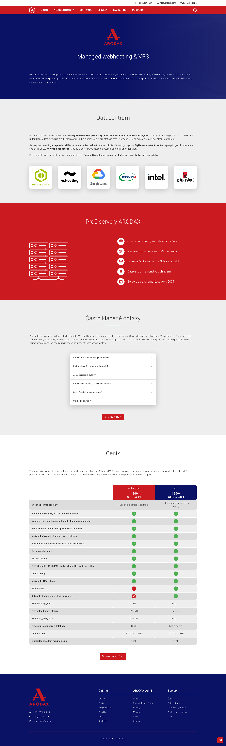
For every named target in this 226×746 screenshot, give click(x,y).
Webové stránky (63, 10)
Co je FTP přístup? (113, 401)
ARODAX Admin (143, 690)
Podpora (137, 10)
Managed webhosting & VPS (113, 56)
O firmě (103, 690)
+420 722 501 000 (143, 3)
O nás (44, 10)
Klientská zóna (188, 3)
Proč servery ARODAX (113, 221)
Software (86, 10)
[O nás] (32, 10)
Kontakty (103, 721)
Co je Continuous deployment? (113, 392)
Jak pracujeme (105, 708)
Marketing (119, 10)
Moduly (136, 712)
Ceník (113, 453)
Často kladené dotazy (113, 318)
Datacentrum (113, 117)
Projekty (102, 712)
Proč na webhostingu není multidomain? (113, 383)
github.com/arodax (42, 721)
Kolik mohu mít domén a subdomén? (113, 366)
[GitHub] (195, 10)
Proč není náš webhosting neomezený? (113, 357)
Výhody (136, 708)
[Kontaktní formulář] (220, 740)
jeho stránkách (129, 148)
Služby (102, 699)
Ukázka (136, 721)
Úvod (135, 699)
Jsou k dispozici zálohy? (113, 375)
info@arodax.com (166, 3)
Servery (103, 10)
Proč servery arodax (177, 708)
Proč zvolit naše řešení (143, 703)
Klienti (101, 716)
